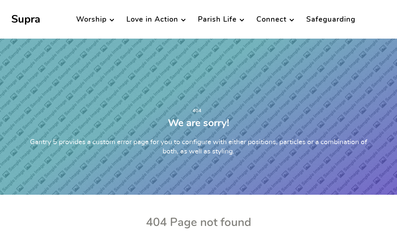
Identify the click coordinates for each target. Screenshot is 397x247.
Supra (25, 19)
